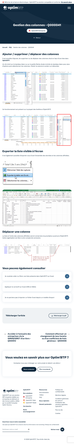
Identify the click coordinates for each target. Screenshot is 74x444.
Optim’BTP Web (29, 400)
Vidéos (41, 395)
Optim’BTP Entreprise (37, 31)
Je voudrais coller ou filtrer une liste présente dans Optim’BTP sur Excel (37, 276)
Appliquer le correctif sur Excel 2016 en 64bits (37, 287)
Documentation (44, 392)
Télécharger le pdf (58, 316)
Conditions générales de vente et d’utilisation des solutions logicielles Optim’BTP (62, 402)
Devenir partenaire (45, 404)
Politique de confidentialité (59, 391)
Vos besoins (27, 406)
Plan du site (59, 410)
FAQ (40, 397)
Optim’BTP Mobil (29, 403)
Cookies (57, 413)
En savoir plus (66, 2)
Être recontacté (45, 369)
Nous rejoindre (44, 401)
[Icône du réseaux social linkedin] (62, 429)
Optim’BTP (26, 390)
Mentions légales (60, 395)
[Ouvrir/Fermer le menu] (69, 8)
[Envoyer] (28, 429)
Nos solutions (27, 393)
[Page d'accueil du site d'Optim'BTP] (13, 8)
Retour (37, 38)
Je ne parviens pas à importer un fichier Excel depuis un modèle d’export (37, 297)
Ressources (43, 390)
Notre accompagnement (29, 411)
